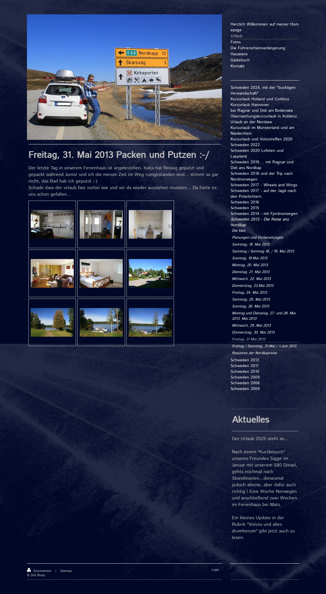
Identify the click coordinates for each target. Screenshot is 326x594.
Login (215, 570)
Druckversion (39, 571)
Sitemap (66, 571)
